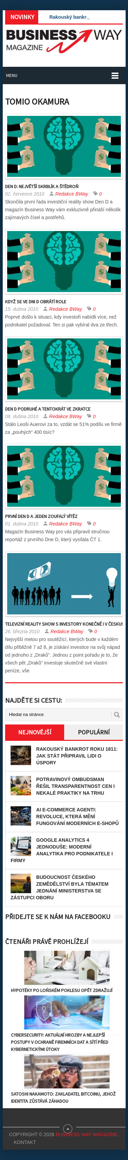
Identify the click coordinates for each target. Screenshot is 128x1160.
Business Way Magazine (87, 1134)
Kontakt (25, 1142)
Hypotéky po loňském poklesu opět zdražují (61, 990)
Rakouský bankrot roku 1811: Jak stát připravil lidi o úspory (77, 755)
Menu (11, 75)
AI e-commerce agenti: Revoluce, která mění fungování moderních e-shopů (77, 816)
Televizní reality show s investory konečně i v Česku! (64, 624)
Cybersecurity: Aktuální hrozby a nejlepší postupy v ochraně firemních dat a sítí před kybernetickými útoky (59, 1042)
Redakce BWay (71, 194)
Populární (94, 732)
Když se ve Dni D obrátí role (35, 302)
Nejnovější (34, 732)
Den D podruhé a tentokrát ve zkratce (47, 409)
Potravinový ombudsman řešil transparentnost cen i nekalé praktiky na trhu (75, 786)
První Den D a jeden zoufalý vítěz (41, 516)
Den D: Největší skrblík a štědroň (42, 186)
